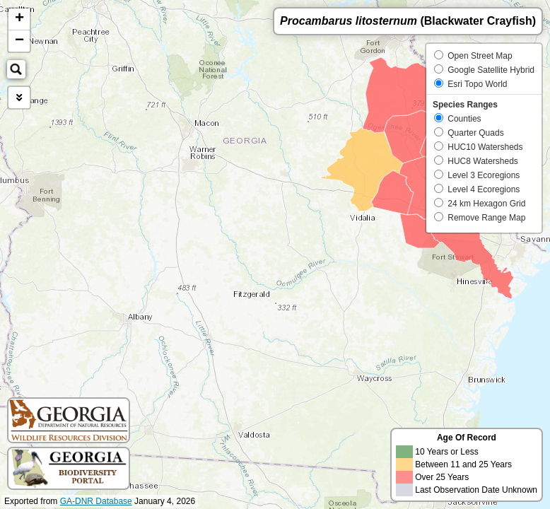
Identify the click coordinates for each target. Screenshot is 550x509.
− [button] (19, 41)
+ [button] (19, 19)
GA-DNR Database (96, 501)
